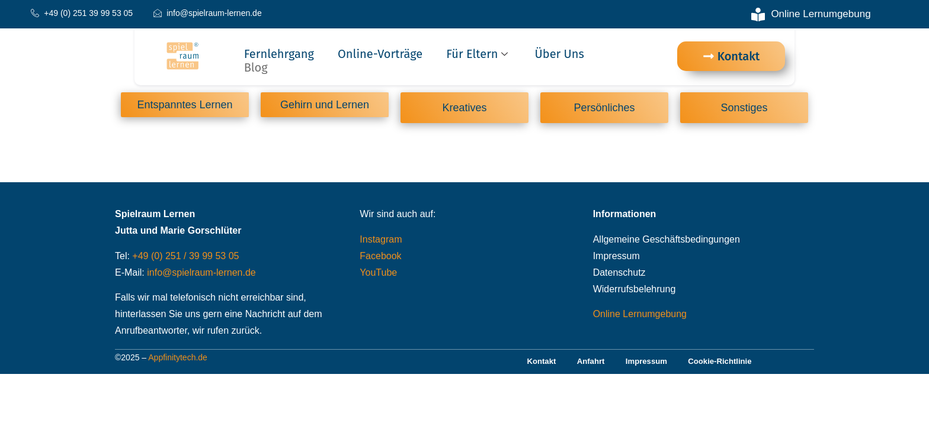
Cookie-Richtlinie (727, 364)
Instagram (381, 241)
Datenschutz (619, 274)
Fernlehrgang (279, 54)
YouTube (378, 274)
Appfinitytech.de (177, 360)
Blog (256, 68)
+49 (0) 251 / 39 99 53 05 (185, 258)
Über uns (559, 54)
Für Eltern (478, 54)
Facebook (380, 258)
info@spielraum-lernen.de (201, 274)
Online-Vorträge (380, 54)
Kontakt (533, 364)
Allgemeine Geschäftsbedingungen (666, 241)
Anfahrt (587, 364)
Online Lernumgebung (640, 316)
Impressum (616, 258)
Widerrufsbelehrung (634, 291)
